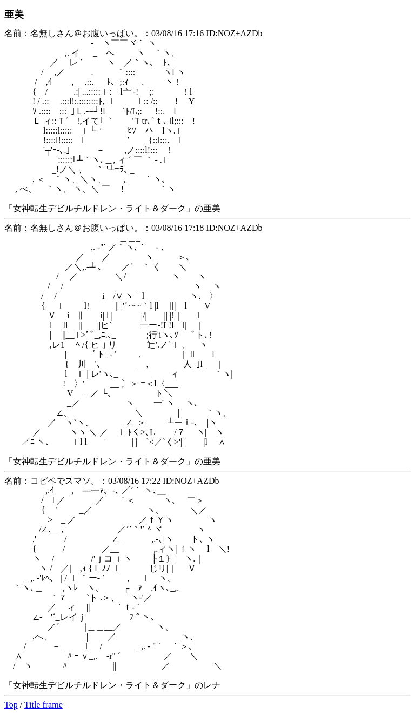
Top (11, 704)
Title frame (43, 704)
